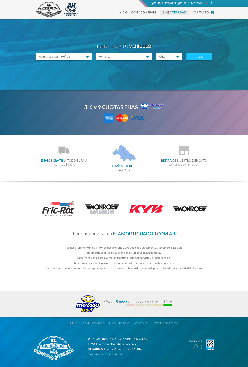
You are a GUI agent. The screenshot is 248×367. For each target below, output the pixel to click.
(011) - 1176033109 (189, 3)
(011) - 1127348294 (163, 3)
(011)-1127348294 (106, 338)
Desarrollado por (105, 354)
